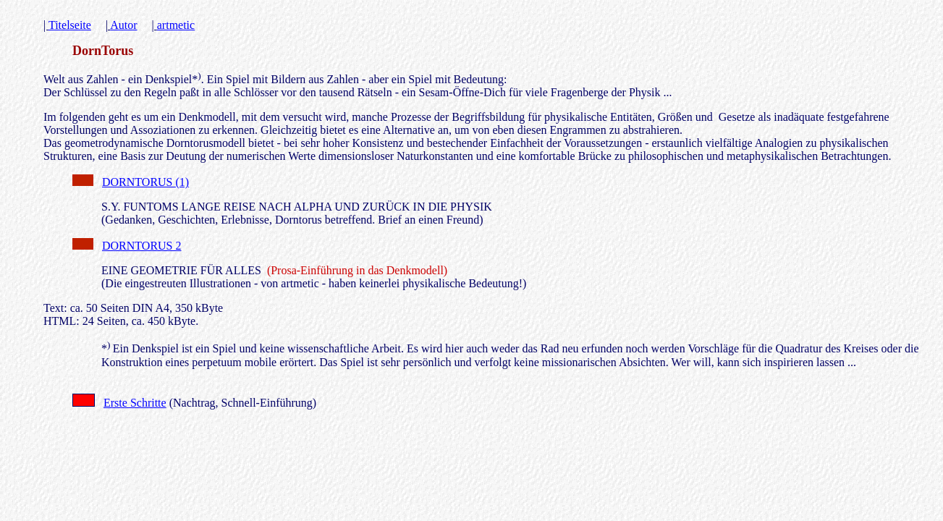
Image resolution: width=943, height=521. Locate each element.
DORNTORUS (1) (145, 182)
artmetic (176, 25)
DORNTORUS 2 (142, 246)
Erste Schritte (134, 403)
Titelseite (69, 25)
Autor (123, 25)
